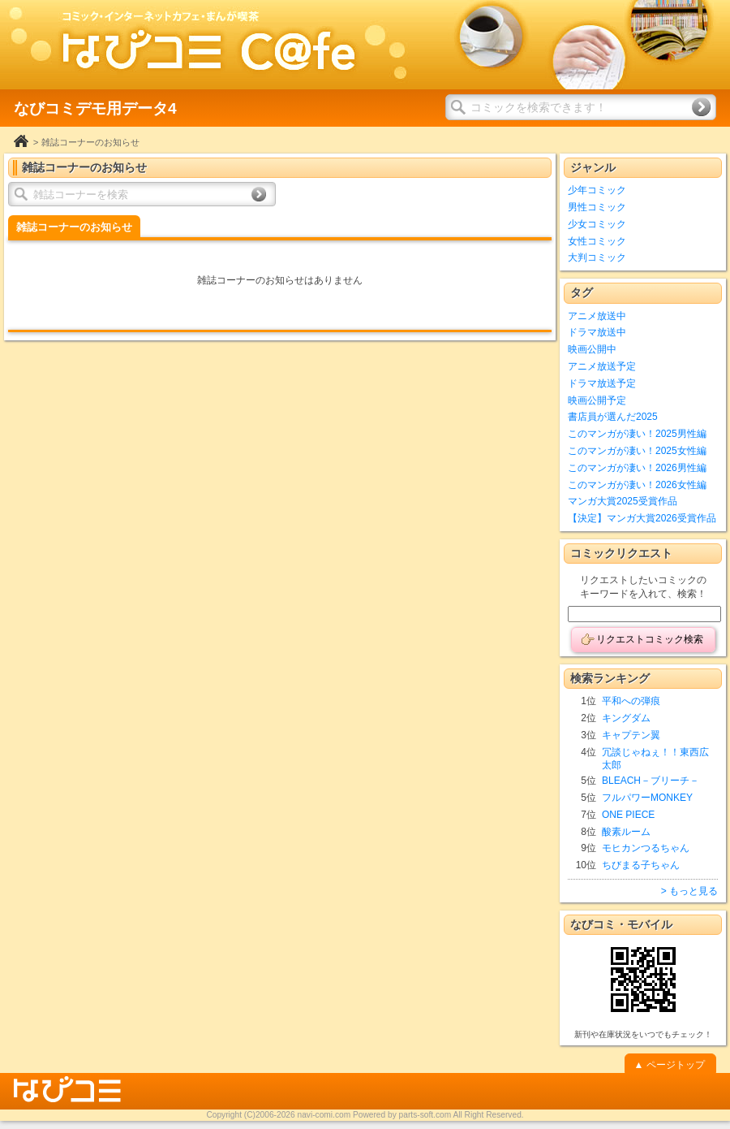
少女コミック (597, 224)
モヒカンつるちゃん (645, 848)
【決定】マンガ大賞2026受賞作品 (642, 518)
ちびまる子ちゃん (641, 865)
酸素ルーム (626, 831)
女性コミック (597, 241)
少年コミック (597, 190)
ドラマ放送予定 (602, 383)
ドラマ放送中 (597, 332)
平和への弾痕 (631, 701)
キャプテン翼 (631, 735)
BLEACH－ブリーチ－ (650, 780)
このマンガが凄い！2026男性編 (637, 468)
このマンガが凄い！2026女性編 (637, 485)
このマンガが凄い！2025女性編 (637, 450)
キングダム (626, 718)
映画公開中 (592, 349)
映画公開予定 (597, 400)
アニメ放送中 (597, 316)
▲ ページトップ (668, 1065)
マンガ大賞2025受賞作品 (622, 501)
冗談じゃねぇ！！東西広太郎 (655, 759)
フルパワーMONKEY (647, 797)
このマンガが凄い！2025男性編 (637, 433)
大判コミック (597, 257)
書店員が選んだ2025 (613, 416)
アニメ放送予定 (602, 366)
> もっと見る (689, 891)
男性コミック (597, 207)
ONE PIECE (628, 814)
